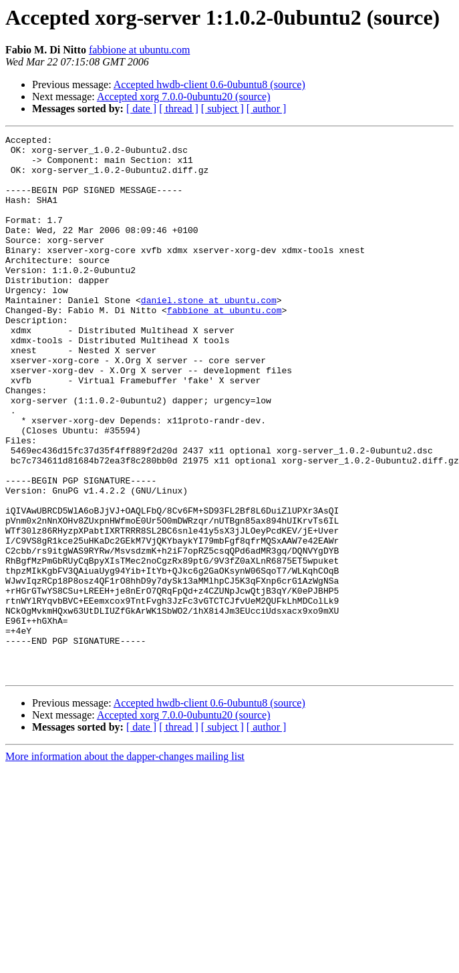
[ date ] (141, 108)
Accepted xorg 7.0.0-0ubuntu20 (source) (184, 96)
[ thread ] (178, 108)
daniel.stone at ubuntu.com (209, 334)
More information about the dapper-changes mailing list (125, 864)
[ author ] (267, 108)
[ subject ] (222, 108)
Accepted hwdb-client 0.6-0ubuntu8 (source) (209, 84)
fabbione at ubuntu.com (139, 49)
